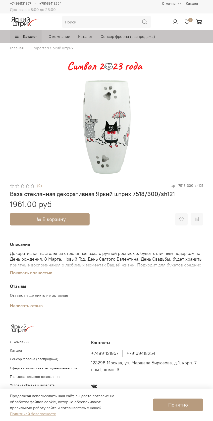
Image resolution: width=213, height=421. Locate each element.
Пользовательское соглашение (35, 376)
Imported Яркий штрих (53, 47)
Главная (17, 47)
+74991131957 (20, 3)
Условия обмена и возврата (32, 385)
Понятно (178, 405)
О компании (171, 3)
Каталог (192, 3)
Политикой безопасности (33, 413)
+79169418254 (50, 3)
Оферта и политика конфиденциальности (43, 368)
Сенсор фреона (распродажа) (128, 36)
